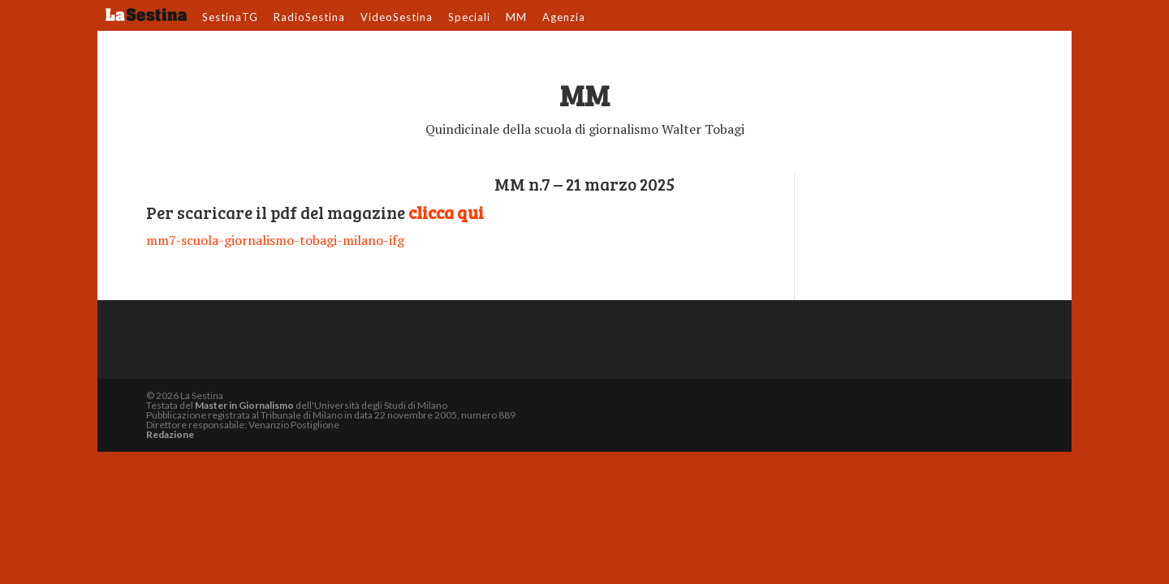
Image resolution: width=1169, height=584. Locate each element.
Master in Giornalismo (244, 405)
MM (516, 18)
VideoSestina (396, 18)
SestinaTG (230, 18)
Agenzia (563, 18)
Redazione (170, 434)
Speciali (469, 18)
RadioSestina (309, 18)
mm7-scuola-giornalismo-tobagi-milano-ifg (275, 240)
